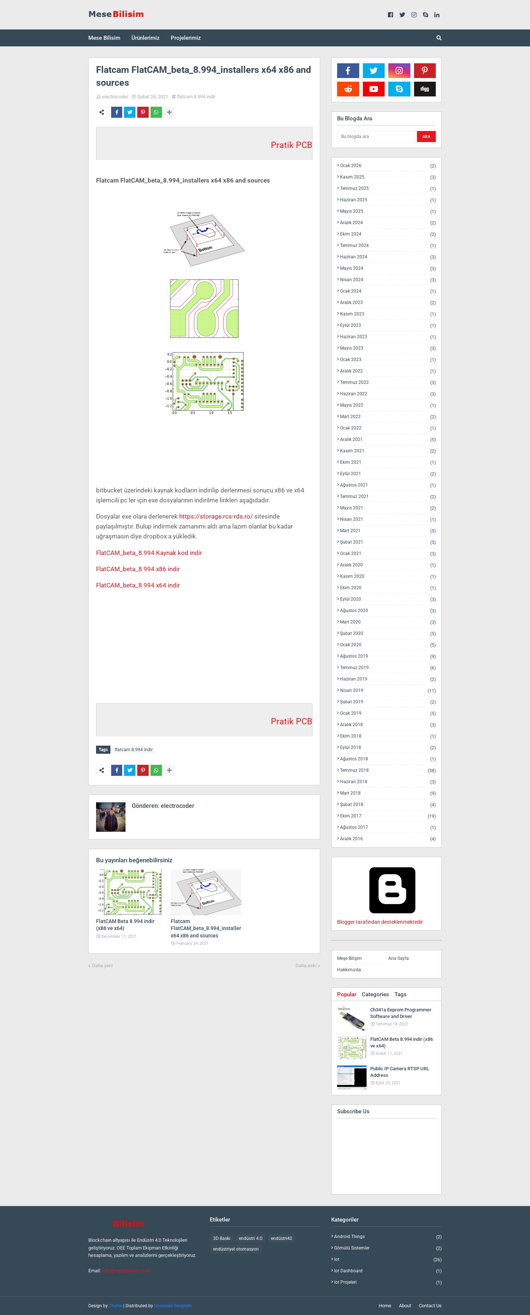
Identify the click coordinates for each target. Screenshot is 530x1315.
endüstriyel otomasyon (236, 1249)
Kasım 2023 (388, 314)
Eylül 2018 (388, 747)
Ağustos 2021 (388, 485)
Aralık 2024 (388, 223)
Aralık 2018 (388, 725)
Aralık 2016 (388, 838)
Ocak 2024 (388, 291)
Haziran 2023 (388, 337)
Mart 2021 (388, 531)
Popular (346, 994)
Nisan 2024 (388, 280)
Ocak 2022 (388, 428)
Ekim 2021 (388, 462)
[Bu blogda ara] (376, 136)
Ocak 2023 (388, 360)
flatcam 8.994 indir (196, 96)
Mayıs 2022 (388, 405)
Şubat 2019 (388, 702)
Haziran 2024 (388, 257)
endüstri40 (281, 1238)
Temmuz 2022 (388, 382)
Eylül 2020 (388, 599)
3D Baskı (221, 1238)
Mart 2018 (388, 793)
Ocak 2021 (388, 553)
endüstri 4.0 (250, 1238)
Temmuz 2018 (388, 770)
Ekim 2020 (388, 588)
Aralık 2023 (388, 302)
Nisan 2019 (388, 690)
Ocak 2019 (388, 713)
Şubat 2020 (388, 633)
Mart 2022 (388, 417)
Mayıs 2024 (388, 268)
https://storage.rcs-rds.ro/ (216, 516)
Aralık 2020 (388, 565)
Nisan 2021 (388, 519)
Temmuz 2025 (388, 188)
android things (388, 1237)
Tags (401, 994)
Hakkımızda (349, 969)
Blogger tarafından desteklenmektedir (392, 919)
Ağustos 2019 (388, 656)
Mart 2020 (388, 622)
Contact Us (430, 1305)
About (405, 1305)
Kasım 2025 (388, 177)
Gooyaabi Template (172, 1305)
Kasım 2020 (388, 576)
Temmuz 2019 (388, 668)
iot (388, 1259)
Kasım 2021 (388, 451)
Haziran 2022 (388, 394)
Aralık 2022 (388, 371)
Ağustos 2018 (388, 759)
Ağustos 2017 (388, 827)
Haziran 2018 (388, 782)
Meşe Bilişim (349, 958)
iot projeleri (388, 1282)
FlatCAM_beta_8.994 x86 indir (138, 569)
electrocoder (115, 96)
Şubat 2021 (388, 542)
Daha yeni (102, 964)
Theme (115, 1305)
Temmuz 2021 (388, 496)
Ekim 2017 (388, 816)
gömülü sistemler (388, 1248)
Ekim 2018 (388, 736)
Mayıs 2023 (388, 348)
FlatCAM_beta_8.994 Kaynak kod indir (149, 552)
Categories (375, 994)
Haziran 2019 (388, 679)
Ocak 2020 (388, 645)
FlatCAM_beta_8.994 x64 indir (138, 585)
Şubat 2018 (388, 804)
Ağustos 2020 (388, 611)
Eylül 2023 (388, 325)
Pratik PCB (291, 145)
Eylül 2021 (388, 474)
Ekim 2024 (388, 234)
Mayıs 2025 (388, 211)
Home (385, 1305)
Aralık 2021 (388, 439)
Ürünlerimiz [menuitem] (145, 38)
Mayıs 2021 (388, 508)
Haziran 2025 (388, 200)
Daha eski (306, 964)
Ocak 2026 (388, 166)
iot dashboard (388, 1271)
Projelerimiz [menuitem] (186, 38)
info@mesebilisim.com (126, 1270)
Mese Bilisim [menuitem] (104, 38)
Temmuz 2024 (388, 245)
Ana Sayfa (398, 958)
